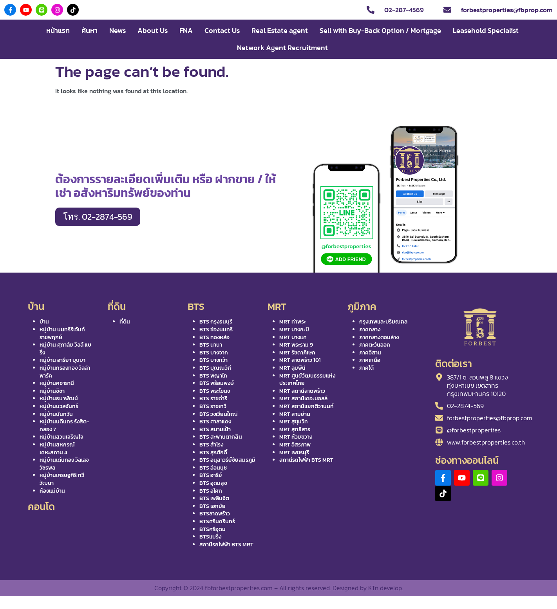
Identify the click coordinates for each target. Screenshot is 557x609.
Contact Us (222, 30)
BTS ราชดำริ (213, 398)
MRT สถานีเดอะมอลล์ (303, 398)
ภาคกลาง (369, 329)
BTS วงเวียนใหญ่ (218, 414)
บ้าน (44, 322)
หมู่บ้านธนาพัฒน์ (59, 398)
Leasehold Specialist (486, 30)
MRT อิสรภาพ (295, 445)
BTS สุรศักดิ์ (213, 452)
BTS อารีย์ (210, 475)
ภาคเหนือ (369, 360)
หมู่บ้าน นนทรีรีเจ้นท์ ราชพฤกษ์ (62, 333)
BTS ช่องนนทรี (216, 329)
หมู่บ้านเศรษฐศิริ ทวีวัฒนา (62, 479)
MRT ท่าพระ (292, 322)
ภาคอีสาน (370, 353)
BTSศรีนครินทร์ (217, 521)
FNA (186, 30)
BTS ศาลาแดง (215, 421)
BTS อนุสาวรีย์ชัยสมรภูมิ (227, 460)
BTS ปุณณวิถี (215, 368)
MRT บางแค (293, 337)
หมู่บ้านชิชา (52, 391)
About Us (152, 30)
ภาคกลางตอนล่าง (379, 337)
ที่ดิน (124, 322)
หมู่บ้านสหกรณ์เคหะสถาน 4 (57, 449)
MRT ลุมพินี (292, 368)
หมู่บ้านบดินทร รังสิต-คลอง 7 (64, 425)
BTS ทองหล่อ (214, 337)
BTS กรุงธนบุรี (215, 322)
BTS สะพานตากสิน (220, 437)
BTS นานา (210, 345)
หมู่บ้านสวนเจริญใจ (61, 437)
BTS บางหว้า (213, 360)
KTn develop (385, 588)
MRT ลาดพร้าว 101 (300, 360)
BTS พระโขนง (214, 391)
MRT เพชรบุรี (294, 452)
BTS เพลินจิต (214, 498)
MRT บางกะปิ (294, 329)
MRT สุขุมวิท (293, 421)
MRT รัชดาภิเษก (297, 353)
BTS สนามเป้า (215, 429)
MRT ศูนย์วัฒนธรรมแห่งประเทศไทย (307, 380)
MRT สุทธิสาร (294, 429)
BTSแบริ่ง (210, 537)
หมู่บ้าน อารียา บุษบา (62, 360)
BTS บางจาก (213, 353)
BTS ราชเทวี (212, 406)
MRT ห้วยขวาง (295, 437)
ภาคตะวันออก (374, 345)
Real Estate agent (279, 30)
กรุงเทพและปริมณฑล (383, 322)
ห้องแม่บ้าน (52, 491)
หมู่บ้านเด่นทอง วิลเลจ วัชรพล (64, 464)
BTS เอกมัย (212, 506)
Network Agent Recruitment (282, 47)
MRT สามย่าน (294, 414)
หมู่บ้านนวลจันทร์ (59, 406)
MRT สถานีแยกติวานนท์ (306, 406)
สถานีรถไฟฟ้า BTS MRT (226, 544)
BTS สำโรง (211, 445)
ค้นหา (89, 30)
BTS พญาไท (213, 376)
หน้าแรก (58, 30)
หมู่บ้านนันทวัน (56, 414)
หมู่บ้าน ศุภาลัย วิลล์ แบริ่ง (65, 349)
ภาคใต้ (366, 368)
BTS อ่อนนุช (213, 468)
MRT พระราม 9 (296, 345)
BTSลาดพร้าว (214, 514)
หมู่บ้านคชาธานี (57, 383)
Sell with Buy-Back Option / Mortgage (380, 30)
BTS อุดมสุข (213, 483)
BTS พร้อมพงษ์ (216, 383)
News (117, 30)
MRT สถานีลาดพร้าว (302, 391)
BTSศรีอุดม (212, 529)
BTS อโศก (210, 491)
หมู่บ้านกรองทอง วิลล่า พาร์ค (65, 372)
